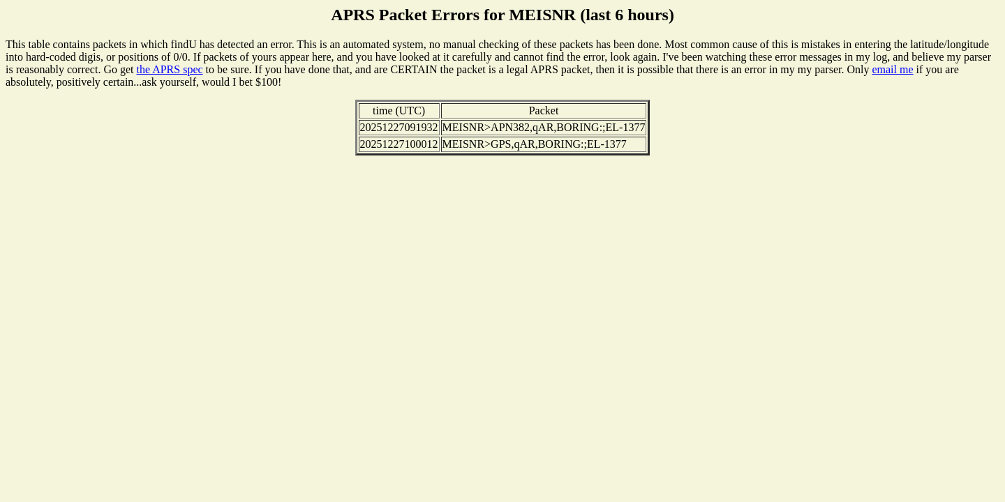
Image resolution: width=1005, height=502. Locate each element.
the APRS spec (169, 69)
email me (892, 69)
